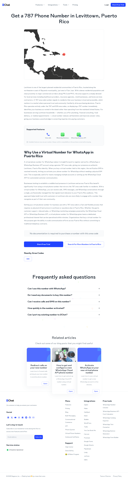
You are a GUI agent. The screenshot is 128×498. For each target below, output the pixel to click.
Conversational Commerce (70, 420)
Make (86, 408)
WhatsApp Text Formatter (108, 425)
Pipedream (87, 449)
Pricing (75, 5)
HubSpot (87, 412)
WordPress (87, 423)
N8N (85, 460)
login (107, 5)
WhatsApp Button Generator (109, 432)
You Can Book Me (90, 430)
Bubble (86, 419)
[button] (64, 288)
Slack (86, 416)
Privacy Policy (117, 476)
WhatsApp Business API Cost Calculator (111, 412)
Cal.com (86, 434)
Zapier (86, 405)
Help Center (69, 447)
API (66, 426)
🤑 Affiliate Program (72, 454)
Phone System (70, 430)
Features (40, 5)
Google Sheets (89, 445)
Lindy (86, 452)
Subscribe (38, 437)
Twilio (86, 427)
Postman (87, 438)
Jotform (86, 456)
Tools (66, 5)
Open (45, 391)
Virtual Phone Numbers (72, 433)
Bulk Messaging (70, 416)
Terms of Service (105, 476)
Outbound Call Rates (72, 437)
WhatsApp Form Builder (110, 437)
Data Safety (69, 451)
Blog (66, 412)
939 (28, 259)
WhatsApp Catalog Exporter (109, 419)
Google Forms (88, 441)
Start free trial (118, 5)
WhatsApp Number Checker (109, 406)
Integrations (54, 5)
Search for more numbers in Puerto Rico (84, 244)
